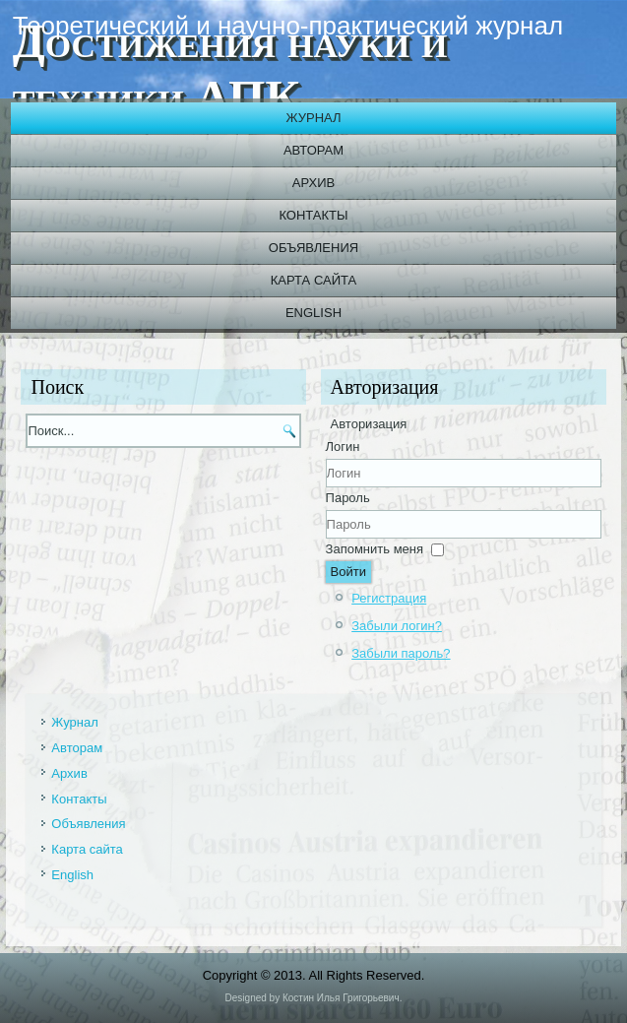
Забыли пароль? (400, 653)
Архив (313, 182)
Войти (348, 571)
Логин (343, 446)
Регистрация (388, 598)
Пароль (348, 497)
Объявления (313, 247)
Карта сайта (313, 280)
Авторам (313, 150)
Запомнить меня (374, 549)
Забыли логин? (396, 625)
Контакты (313, 215)
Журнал (313, 117)
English (313, 312)
